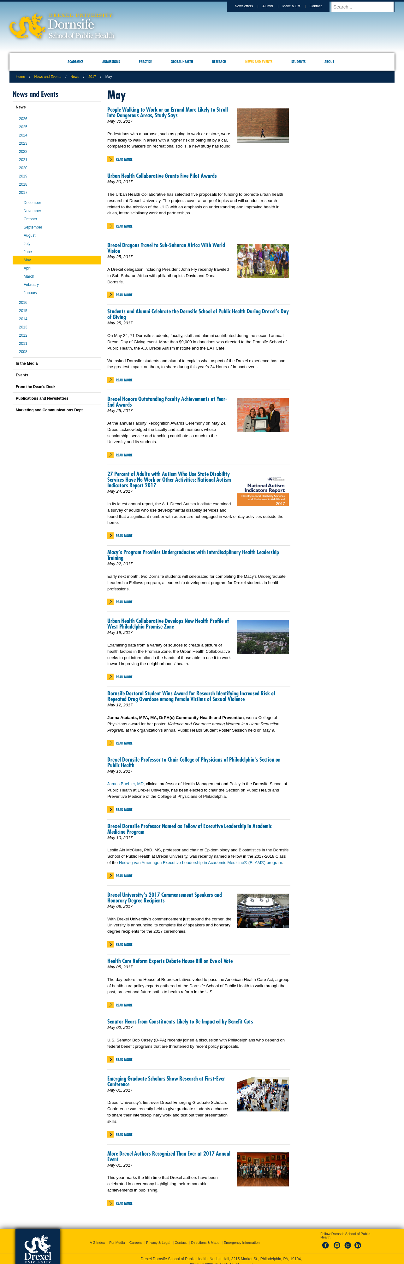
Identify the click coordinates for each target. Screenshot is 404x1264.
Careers (135, 1237)
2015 (23, 311)
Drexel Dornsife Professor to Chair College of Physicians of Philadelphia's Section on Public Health (194, 762)
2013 (23, 327)
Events (22, 375)
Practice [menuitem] (145, 61)
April (27, 268)
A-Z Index (97, 1237)
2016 (23, 302)
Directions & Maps (205, 1237)
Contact (322, 6)
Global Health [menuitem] (182, 61)
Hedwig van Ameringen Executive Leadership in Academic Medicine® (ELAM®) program (200, 862)
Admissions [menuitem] (111, 61)
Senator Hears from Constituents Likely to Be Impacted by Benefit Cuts (180, 1021)
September (33, 227)
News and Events (48, 76)
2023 (23, 143)
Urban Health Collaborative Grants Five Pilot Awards (162, 175)
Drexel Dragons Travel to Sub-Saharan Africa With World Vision (166, 247)
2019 (23, 176)
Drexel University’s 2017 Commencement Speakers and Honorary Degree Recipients (164, 897)
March (29, 276)
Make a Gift (297, 6)
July (27, 243)
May (27, 260)
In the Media (27, 363)
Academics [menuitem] (75, 61)
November (32, 211)
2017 (92, 76)
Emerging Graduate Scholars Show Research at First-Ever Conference (166, 1081)
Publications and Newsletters (42, 398)
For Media (117, 1237)
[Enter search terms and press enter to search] (365, 7)
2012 (23, 335)
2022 (23, 151)
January (30, 293)
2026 (23, 119)
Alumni (273, 6)
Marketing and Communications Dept (49, 410)
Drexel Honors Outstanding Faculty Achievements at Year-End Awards (167, 401)
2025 (23, 127)
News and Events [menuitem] (258, 61)
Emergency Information (242, 1237)
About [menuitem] (329, 61)
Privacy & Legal (158, 1237)
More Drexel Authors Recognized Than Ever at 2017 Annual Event (168, 1156)
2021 (23, 160)
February (31, 284)
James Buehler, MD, (126, 783)
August (29, 235)
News (74, 76)
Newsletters (250, 6)
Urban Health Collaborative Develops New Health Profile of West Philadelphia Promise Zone (168, 623)
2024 (23, 135)
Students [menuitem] (298, 61)
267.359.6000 (201, 1259)
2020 (23, 168)
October (30, 219)
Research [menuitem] (219, 61)
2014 (23, 319)
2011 (23, 343)
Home (20, 76)
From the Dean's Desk (36, 387)
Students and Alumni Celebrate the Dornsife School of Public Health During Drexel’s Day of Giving (198, 314)
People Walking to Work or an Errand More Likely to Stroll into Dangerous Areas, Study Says (167, 112)
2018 (23, 184)
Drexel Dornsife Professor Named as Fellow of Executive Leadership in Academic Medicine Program (189, 828)
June (28, 252)
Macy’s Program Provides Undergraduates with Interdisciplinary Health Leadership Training (193, 554)
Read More (124, 159)
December (32, 202)
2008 (23, 352)
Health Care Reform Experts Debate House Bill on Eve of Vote (170, 961)
